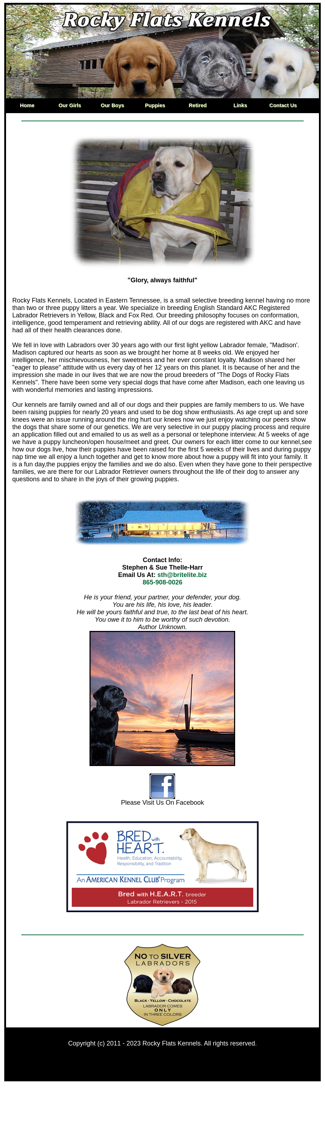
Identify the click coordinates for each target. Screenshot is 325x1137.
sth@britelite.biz (182, 574)
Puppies (155, 105)
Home (27, 105)
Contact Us (283, 105)
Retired (198, 105)
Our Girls (70, 105)
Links (240, 105)
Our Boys (112, 105)
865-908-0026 (162, 582)
